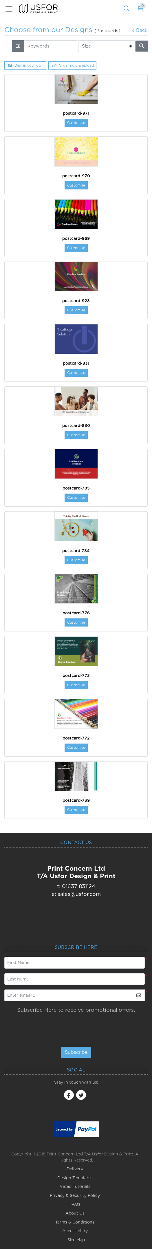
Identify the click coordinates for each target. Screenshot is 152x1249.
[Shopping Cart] (140, 8)
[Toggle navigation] (11, 8)
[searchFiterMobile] (18, 46)
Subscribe (76, 1052)
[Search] (126, 8)
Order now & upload (73, 65)
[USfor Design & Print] (38, 8)
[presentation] (95, 1027)
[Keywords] (51, 46)
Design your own (25, 65)
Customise (76, 122)
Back (139, 30)
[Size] (106, 46)
